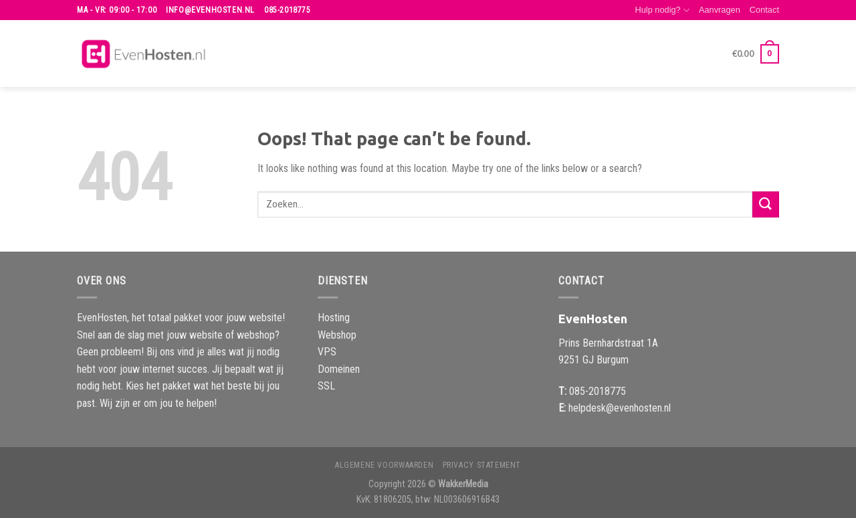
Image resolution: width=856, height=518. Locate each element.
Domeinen (339, 369)
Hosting (334, 317)
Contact (764, 10)
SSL (326, 385)
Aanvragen (719, 10)
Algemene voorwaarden (384, 465)
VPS (327, 351)
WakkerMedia (463, 484)
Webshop (337, 335)
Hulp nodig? (662, 10)
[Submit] (765, 204)
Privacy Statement (482, 465)
